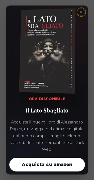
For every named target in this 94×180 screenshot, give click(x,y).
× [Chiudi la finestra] (81, 12)
